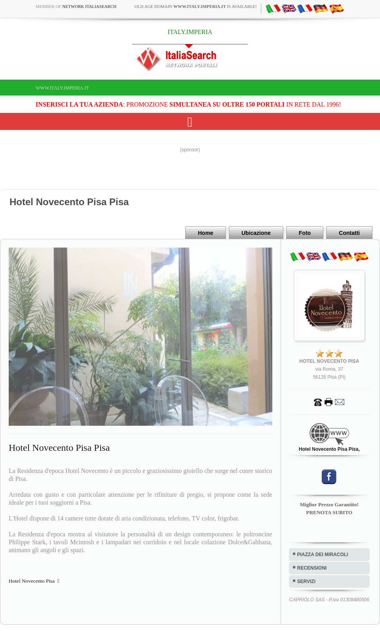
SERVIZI (306, 581)
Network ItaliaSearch (89, 6)
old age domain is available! (196, 6)
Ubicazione (256, 233)
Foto (305, 233)
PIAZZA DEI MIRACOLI (322, 554)
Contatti (349, 233)
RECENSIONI (312, 568)
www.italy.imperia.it (62, 88)
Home (205, 233)
